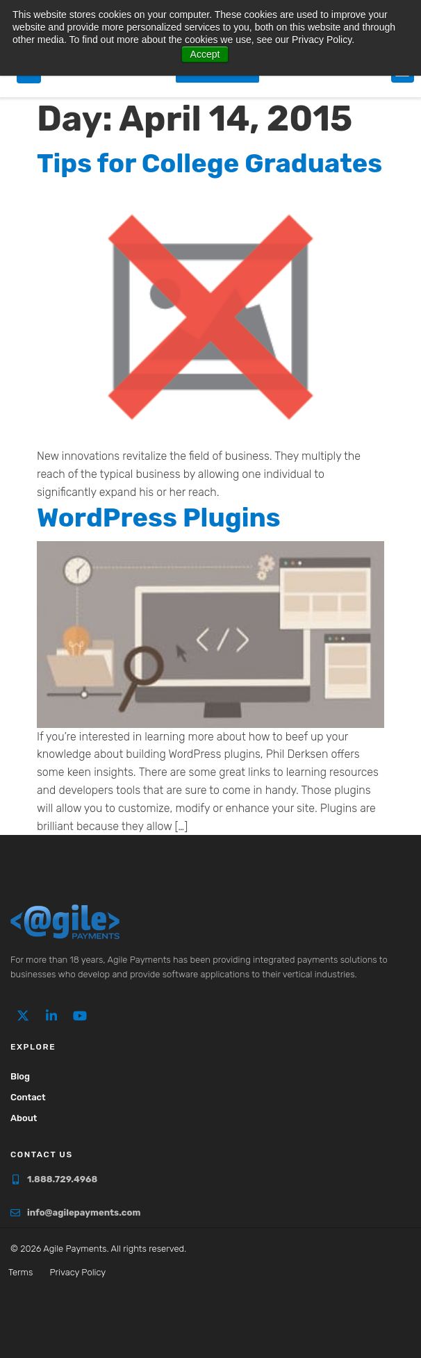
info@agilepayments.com (83, 1212)
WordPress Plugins (159, 517)
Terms (20, 1272)
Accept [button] (205, 54)
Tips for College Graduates (209, 163)
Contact (28, 1097)
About (23, 1118)
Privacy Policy (77, 1272)
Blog (20, 1076)
